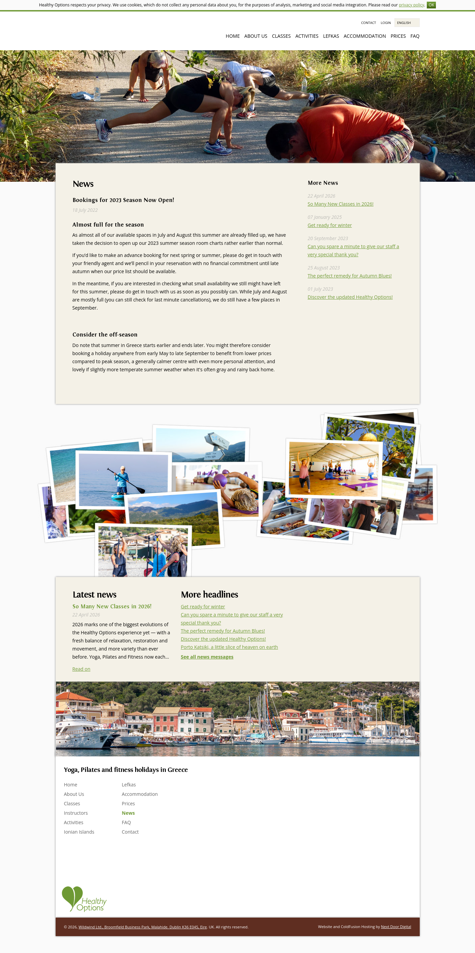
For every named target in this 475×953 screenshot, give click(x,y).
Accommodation (365, 36)
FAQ (415, 36)
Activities (307, 36)
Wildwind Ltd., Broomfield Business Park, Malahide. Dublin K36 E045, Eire (143, 926)
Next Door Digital (396, 926)
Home (233, 36)
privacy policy (411, 5)
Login (386, 23)
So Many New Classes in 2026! (341, 204)
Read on (81, 669)
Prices (398, 36)
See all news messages (207, 657)
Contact (368, 23)
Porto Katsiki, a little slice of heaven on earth (229, 647)
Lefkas (331, 36)
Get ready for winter (330, 225)
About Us (255, 36)
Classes (281, 36)
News (128, 813)
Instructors (76, 813)
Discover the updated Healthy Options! (350, 297)
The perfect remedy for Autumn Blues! (350, 275)
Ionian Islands (79, 832)
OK (431, 5)
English (404, 23)
